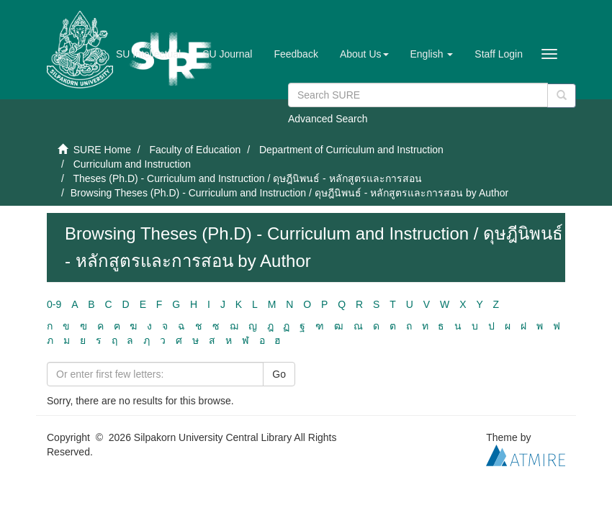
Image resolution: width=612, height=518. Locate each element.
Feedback (296, 54)
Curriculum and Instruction (132, 164)
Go (279, 374)
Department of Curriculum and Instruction (351, 149)
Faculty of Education (194, 149)
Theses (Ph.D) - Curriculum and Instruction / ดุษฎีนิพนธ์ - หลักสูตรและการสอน (247, 178)
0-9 (54, 304)
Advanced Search (328, 118)
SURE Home (102, 149)
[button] (364, 54)
